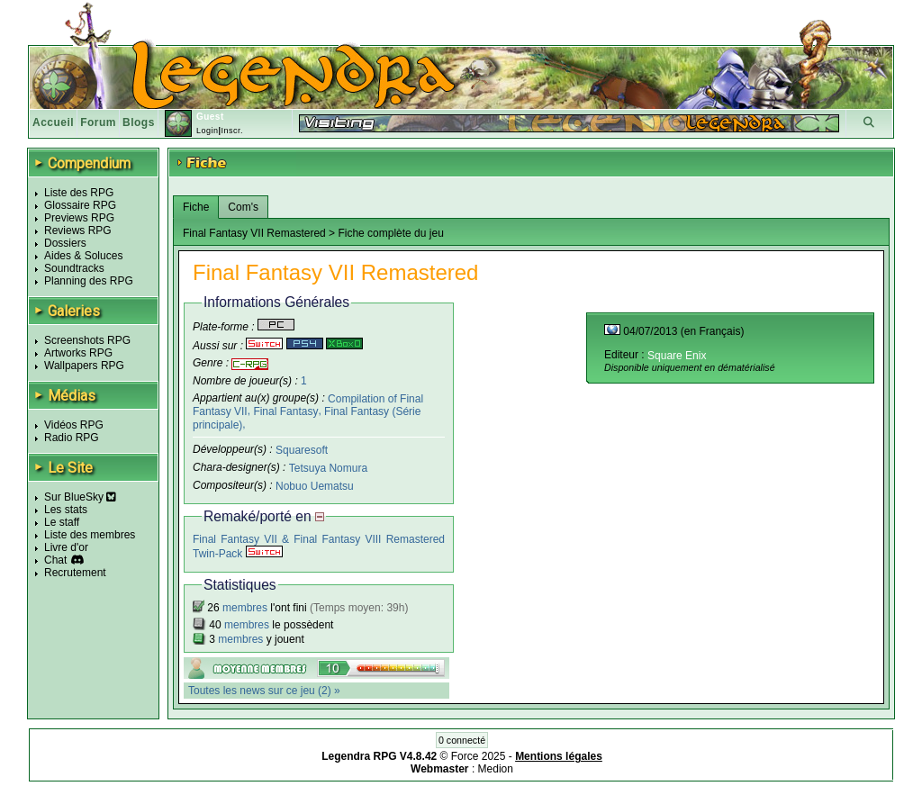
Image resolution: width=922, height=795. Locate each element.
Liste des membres (89, 534)
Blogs (138, 122)
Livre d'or (66, 547)
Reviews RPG (78, 230)
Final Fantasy (285, 411)
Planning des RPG (88, 281)
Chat (55, 560)
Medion (495, 769)
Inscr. (232, 130)
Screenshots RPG (87, 340)
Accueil (53, 122)
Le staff (61, 522)
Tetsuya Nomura (328, 468)
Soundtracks (74, 268)
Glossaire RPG (80, 205)
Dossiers (65, 243)
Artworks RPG (78, 353)
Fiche (196, 207)
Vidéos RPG (74, 425)
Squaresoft (302, 450)
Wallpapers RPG (84, 365)
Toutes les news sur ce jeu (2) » (264, 690)
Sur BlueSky (80, 497)
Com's (243, 207)
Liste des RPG (78, 192)
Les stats (65, 509)
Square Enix (676, 355)
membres (244, 607)
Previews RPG (79, 218)
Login (207, 130)
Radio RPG (71, 437)
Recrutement (75, 572)
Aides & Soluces (83, 255)
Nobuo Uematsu (315, 485)
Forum (98, 122)
